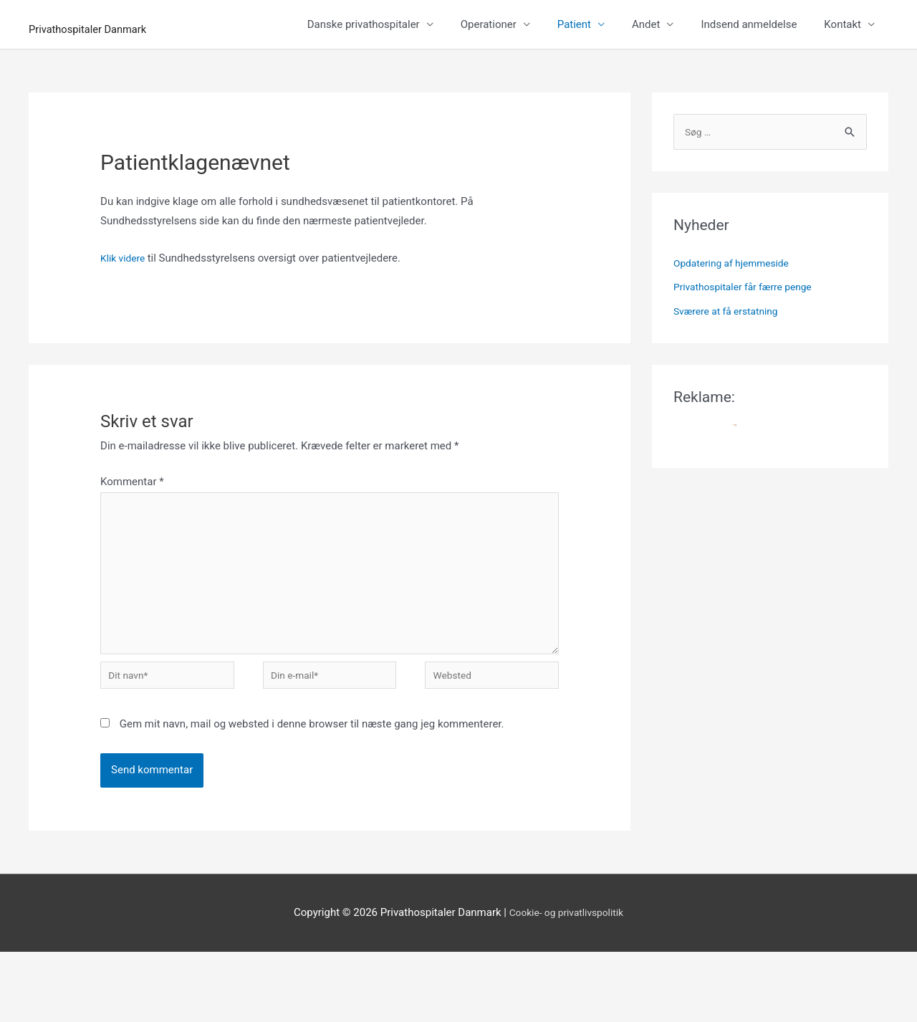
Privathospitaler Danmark (170, 25)
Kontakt (842, 76)
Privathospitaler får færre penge (749, 339)
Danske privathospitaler (363, 76)
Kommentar (132, 533)
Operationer (489, 76)
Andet (646, 76)
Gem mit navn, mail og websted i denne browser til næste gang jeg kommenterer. (312, 794)
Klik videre (126, 309)
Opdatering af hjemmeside (736, 316)
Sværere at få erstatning (730, 364)
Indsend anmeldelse (749, 76)
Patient (574, 76)
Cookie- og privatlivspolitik (566, 982)
